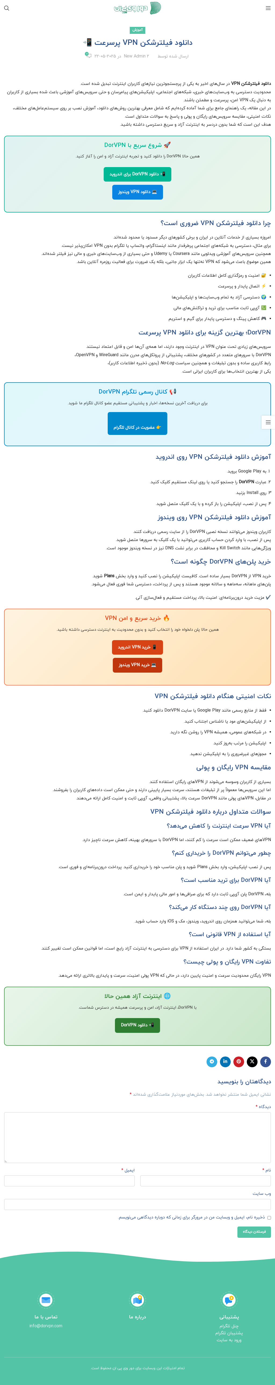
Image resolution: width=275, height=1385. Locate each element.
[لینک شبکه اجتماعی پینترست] (238, 1061)
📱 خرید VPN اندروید (137, 647)
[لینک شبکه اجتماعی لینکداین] (225, 1061)
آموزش (137, 30)
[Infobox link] (229, 1318)
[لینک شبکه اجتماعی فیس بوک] (265, 1061)
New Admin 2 (136, 56)
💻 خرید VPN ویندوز (137, 665)
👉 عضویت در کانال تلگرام (137, 428)
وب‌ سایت (262, 1194)
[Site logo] (138, 8)
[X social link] (252, 1061)
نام (266, 1170)
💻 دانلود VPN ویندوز (137, 192)
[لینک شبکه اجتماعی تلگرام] (212, 1061)
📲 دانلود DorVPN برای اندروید (137, 174)
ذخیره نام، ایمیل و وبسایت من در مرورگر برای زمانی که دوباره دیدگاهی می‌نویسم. (191, 1217)
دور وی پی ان (123, 1368)
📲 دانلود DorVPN (137, 1025)
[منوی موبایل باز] (268, 8)
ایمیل (128, 1170)
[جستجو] (6, 8)
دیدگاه (263, 1107)
